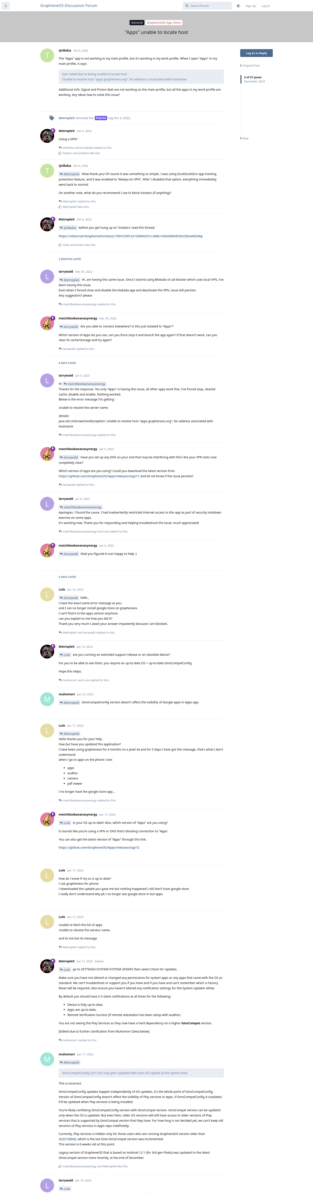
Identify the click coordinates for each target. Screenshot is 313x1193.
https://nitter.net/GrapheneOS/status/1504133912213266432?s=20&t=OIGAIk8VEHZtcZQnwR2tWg (131, 236)
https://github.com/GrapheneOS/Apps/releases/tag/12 (99, 847)
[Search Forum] (207, 6)
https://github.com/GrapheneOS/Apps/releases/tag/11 (99, 476)
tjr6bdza (70, 228)
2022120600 (67, 1139)
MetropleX (71, 174)
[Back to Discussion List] (6, 6)
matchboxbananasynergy (87, 384)
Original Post (250, 65)
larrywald (71, 327)
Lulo (67, 655)
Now (244, 138)
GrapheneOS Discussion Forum (68, 5)
